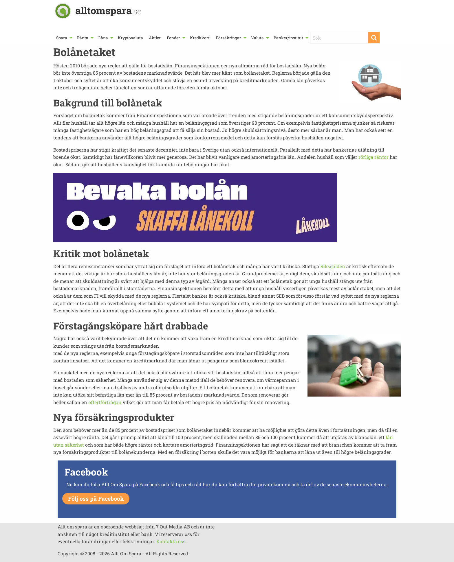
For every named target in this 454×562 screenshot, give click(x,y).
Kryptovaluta (130, 37)
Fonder (173, 37)
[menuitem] (63, 37)
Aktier (155, 37)
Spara (61, 37)
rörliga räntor (373, 157)
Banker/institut (288, 37)
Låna (103, 37)
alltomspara (108, 10)
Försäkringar (228, 37)
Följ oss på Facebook (96, 498)
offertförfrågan (105, 402)
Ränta (82, 37)
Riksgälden (332, 266)
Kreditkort (200, 37)
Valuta (257, 37)
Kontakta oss (170, 541)
